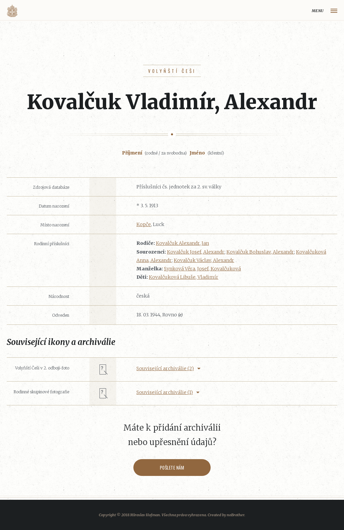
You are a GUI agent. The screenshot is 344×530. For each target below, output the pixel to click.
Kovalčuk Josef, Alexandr (195, 252)
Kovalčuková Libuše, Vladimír (183, 277)
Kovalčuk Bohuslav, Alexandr (260, 252)
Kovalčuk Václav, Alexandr (204, 260)
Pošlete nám (172, 467)
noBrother (235, 515)
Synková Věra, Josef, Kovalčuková (202, 269)
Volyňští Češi (172, 71)
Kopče (143, 224)
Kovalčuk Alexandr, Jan (182, 243)
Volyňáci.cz (12, 11)
